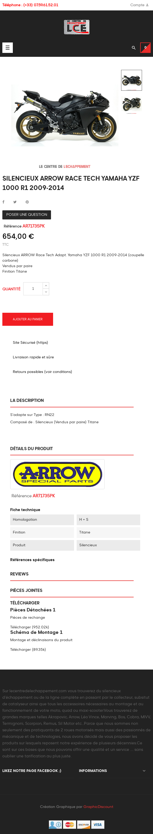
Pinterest (27, 202)
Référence (12, 226)
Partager (3, 202)
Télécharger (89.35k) (28, 650)
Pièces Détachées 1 (32, 610)
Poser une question (26, 215)
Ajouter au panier (28, 319)
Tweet (15, 202)
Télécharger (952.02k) (29, 627)
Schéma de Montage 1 (36, 632)
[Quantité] (33, 288)
